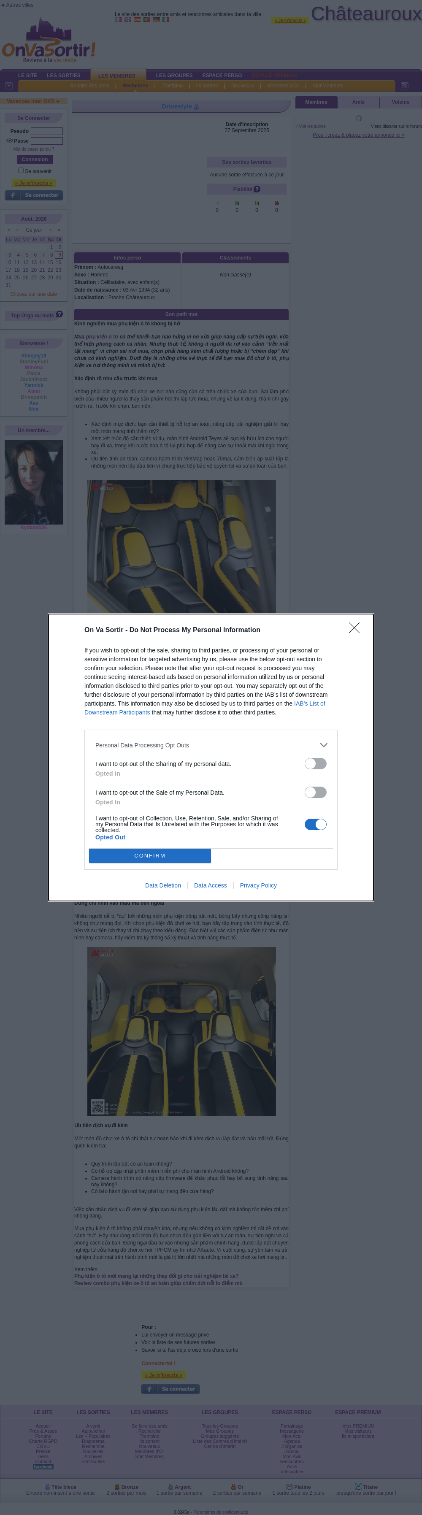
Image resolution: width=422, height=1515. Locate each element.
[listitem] (211, 745)
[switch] (316, 763)
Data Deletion (163, 885)
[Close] (357, 630)
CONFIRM (150, 856)
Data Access (210, 885)
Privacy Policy (258, 885)
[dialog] (211, 757)
